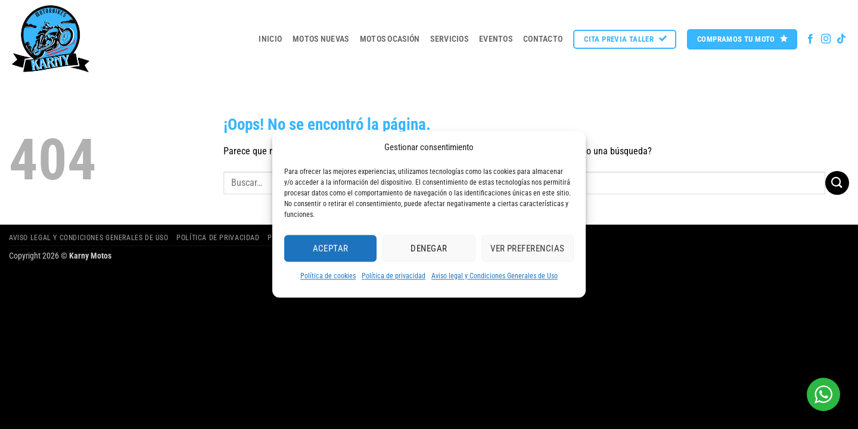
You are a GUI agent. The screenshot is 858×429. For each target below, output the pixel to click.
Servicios (449, 39)
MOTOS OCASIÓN (390, 39)
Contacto (542, 39)
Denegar (429, 248)
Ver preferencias (527, 248)
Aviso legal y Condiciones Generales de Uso (494, 276)
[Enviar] (837, 182)
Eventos (495, 39)
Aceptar (331, 248)
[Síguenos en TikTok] (841, 39)
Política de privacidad (393, 276)
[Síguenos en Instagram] (826, 39)
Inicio (270, 39)
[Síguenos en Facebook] (810, 39)
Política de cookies (328, 276)
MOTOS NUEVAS (321, 39)
